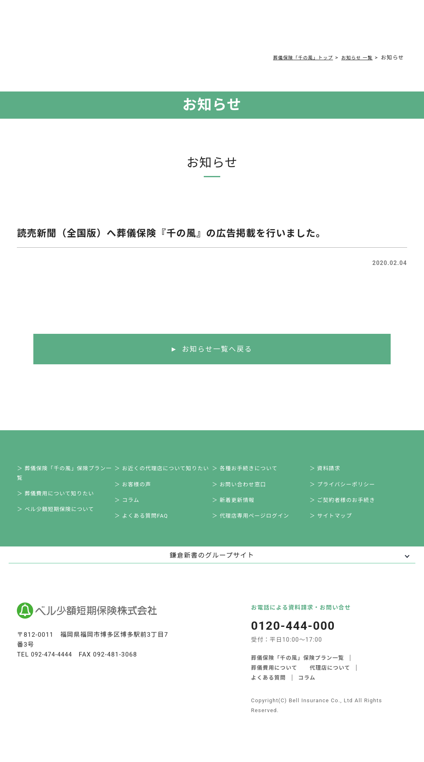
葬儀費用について (137, 29)
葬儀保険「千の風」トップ (292, 57)
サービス (95, 29)
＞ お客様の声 (137, 488)
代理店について (330, 677)
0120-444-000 (312, 31)
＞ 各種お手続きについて (249, 470)
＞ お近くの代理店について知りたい (166, 470)
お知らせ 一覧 (354, 57)
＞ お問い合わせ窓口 (244, 488)
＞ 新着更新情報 (238, 507)
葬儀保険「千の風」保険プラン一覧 (298, 667)
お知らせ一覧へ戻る (217, 349)
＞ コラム (131, 507)
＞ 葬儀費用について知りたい (60, 498)
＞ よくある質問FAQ (146, 525)
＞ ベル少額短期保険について (60, 516)
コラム (207, 29)
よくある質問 (179, 29)
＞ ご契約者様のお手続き (347, 507)
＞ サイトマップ (335, 525)
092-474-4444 (53, 664)
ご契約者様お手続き (244, 29)
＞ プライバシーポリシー (347, 488)
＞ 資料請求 (329, 470)
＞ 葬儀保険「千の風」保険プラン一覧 (69, 475)
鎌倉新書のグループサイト (212, 565)
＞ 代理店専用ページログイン (255, 525)
